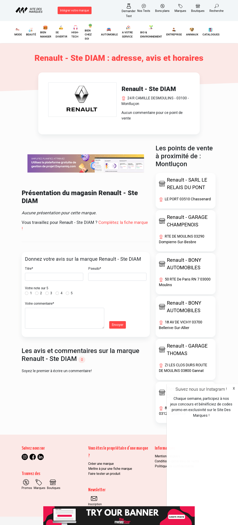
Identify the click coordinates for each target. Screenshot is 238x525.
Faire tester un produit (104, 474)
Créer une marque (101, 464)
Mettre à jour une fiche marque (110, 469)
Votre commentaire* (39, 304)
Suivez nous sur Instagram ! (201, 389)
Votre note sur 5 (36, 288)
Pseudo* (94, 269)
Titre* (29, 269)
